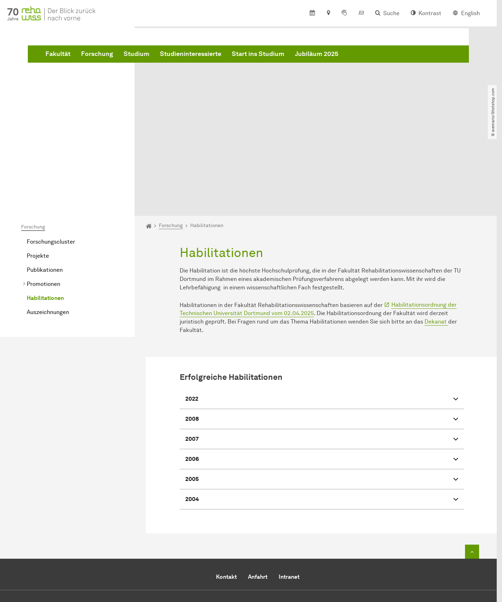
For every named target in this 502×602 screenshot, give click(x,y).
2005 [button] (321, 401)
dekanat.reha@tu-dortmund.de (266, 551)
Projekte (38, 176)
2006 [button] (321, 381)
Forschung (204, 57)
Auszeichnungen (48, 233)
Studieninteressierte (297, 57)
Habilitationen (45, 218)
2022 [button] (321, 320)
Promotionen (43, 204)
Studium (243, 57)
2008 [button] (321, 341)
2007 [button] (321, 361)
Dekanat (436, 242)
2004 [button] (321, 421)
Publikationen (45, 190)
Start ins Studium (365, 57)
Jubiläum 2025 (424, 57)
